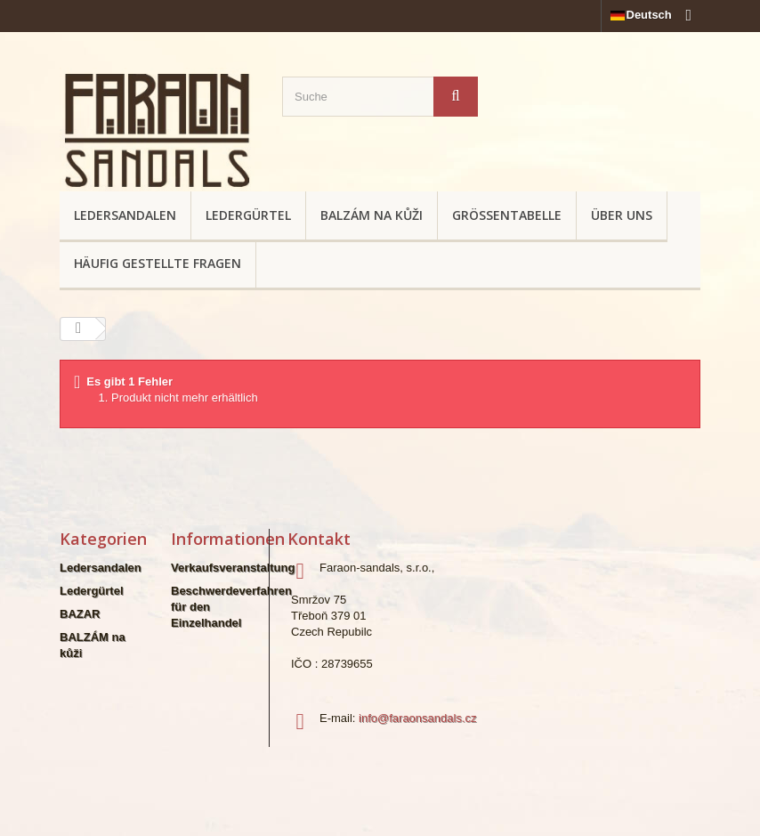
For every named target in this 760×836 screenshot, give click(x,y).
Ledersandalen (125, 215)
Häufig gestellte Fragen (157, 263)
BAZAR (80, 614)
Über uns (621, 215)
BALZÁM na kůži (371, 215)
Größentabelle (507, 215)
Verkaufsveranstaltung (233, 567)
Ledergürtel (248, 215)
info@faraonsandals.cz (417, 718)
